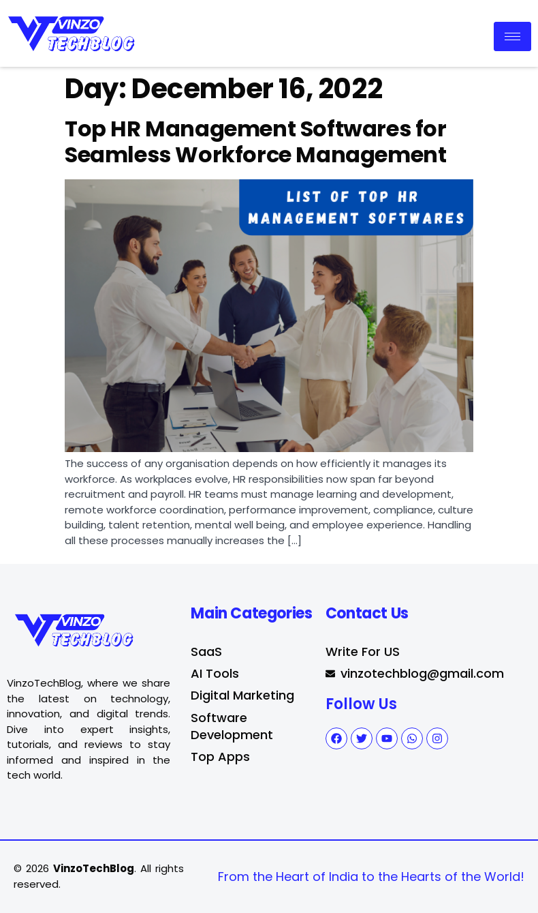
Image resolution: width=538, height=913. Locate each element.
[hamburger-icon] (512, 36)
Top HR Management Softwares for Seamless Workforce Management (256, 141)
